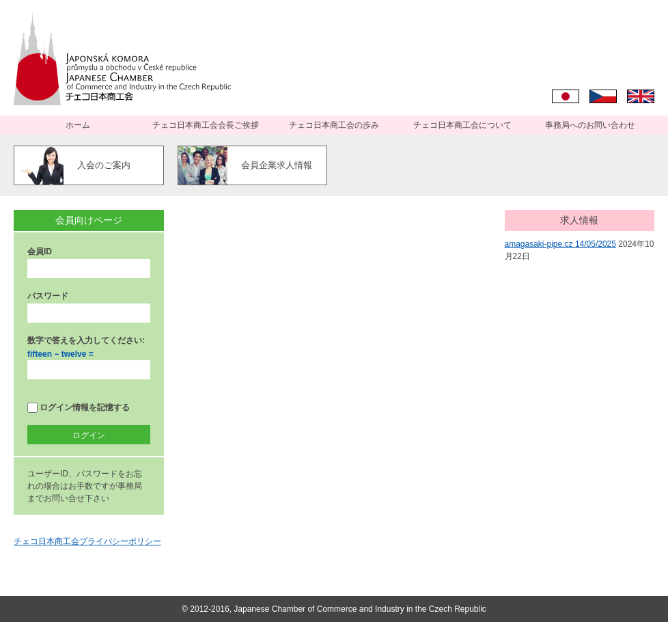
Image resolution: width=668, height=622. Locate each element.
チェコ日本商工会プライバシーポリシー (87, 541)
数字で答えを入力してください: (86, 340)
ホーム (78, 125)
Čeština (603, 96)
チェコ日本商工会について (462, 125)
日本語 (565, 96)
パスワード (47, 296)
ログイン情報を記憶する (78, 408)
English (640, 96)
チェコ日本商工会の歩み (334, 125)
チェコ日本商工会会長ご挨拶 (205, 125)
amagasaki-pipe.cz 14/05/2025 (560, 244)
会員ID (39, 251)
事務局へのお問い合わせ (590, 125)
